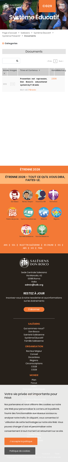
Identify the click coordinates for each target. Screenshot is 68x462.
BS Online (49, 244)
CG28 (34, 366)
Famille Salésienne (34, 340)
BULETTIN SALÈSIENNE (30, 244)
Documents (30, 36)
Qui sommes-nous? (34, 328)
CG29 (47, 6)
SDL (13, 244)
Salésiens (25, 32)
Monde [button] (34, 375)
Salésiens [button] (34, 324)
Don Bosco (34, 331)
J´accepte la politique (21, 441)
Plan (34, 379)
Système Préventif (11, 36)
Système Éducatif (42, 32)
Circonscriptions (34, 363)
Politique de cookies (20, 450)
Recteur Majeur (34, 351)
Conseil (34, 354)
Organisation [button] (34, 346)
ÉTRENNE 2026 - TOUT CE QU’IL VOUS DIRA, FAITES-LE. (35, 178)
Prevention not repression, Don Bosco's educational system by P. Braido (33, 81)
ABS (25, 248)
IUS (32, 248)
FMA (40, 248)
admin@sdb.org (34, 284)
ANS (6, 244)
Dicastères (34, 357)
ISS (59, 244)
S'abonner (34, 309)
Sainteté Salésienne (34, 334)
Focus (34, 382)
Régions (34, 360)
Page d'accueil (9, 32)
